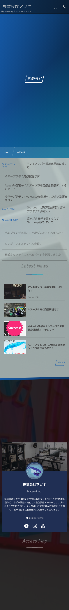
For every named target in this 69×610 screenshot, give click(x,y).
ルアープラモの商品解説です (22, 176)
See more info (36, 517)
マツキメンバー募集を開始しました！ (47, 165)
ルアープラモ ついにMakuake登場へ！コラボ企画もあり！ (36, 198)
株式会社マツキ (16, 7)
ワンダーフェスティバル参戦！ (23, 245)
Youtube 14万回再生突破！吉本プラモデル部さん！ (46, 209)
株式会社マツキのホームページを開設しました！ (34, 256)
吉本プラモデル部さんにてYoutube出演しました (43, 220)
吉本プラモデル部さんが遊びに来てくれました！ (34, 235)
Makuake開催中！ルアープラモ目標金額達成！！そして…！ (35, 187)
